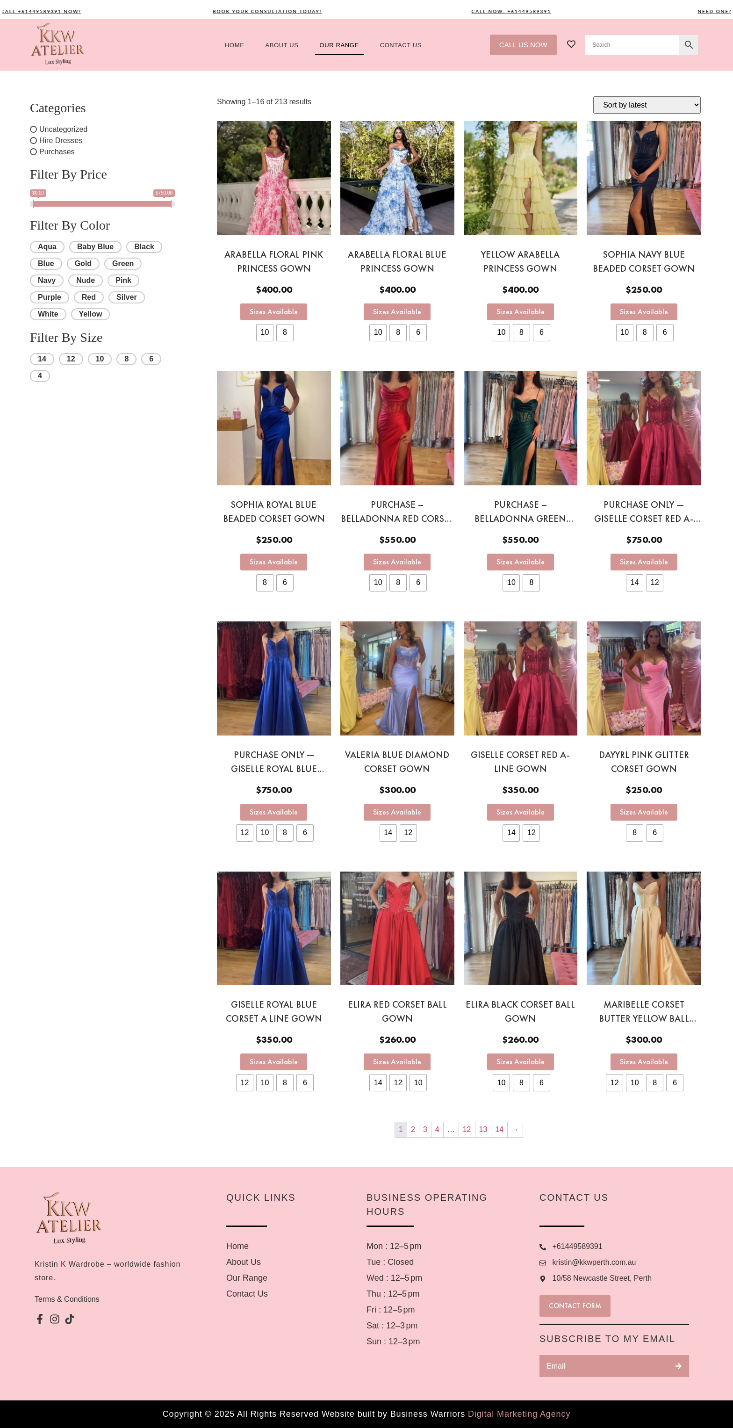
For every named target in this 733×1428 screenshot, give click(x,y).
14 (42, 359)
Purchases (57, 152)
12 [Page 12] (467, 1129)
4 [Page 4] (437, 1129)
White (48, 314)
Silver (126, 297)
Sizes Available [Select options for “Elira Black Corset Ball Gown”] (520, 1062)
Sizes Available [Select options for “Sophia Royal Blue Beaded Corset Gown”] (274, 562)
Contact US (401, 45)
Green (123, 263)
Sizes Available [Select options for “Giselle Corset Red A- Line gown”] (520, 812)
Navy (47, 280)
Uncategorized (63, 129)
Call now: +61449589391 (527, 11)
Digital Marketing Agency (519, 1414)
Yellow (90, 314)
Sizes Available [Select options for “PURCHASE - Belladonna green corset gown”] (520, 562)
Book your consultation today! (282, 11)
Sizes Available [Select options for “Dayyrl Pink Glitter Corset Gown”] (644, 812)
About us (282, 45)
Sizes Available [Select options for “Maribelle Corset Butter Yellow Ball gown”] (644, 1062)
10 (100, 359)
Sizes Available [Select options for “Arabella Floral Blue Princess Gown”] (397, 312)
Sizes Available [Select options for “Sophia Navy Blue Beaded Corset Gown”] (644, 312)
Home (234, 45)
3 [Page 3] (425, 1129)
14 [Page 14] (499, 1129)
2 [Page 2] (413, 1129)
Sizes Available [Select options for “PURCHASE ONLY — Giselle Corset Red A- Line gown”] (644, 562)
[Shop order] (647, 105)
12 (71, 359)
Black (144, 247)
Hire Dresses (60, 140)
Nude (85, 280)
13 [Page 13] (483, 1129)
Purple (49, 297)
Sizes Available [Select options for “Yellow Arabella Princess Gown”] (520, 312)
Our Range (339, 45)
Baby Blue (95, 247)
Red (89, 297)
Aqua (47, 247)
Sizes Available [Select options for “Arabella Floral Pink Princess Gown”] (274, 312)
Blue (46, 263)
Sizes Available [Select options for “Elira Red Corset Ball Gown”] (397, 1062)
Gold (83, 263)
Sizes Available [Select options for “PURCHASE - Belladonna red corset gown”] (397, 562)
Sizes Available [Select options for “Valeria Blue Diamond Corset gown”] (397, 812)
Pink (123, 280)
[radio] (265, 333)
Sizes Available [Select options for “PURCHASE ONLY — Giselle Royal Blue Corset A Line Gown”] (274, 812)
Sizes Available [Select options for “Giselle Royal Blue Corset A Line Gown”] (274, 1062)
